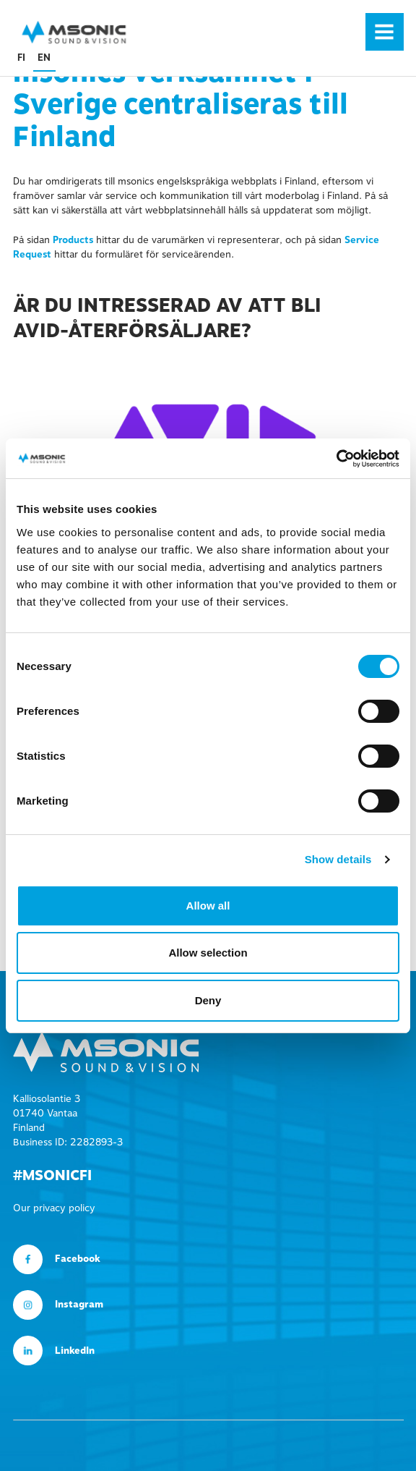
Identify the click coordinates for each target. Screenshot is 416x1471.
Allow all (208, 905)
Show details (338, 859)
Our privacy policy (54, 1208)
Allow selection (207, 952)
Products (73, 240)
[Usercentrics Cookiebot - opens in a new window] (336, 458)
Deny (208, 1000)
